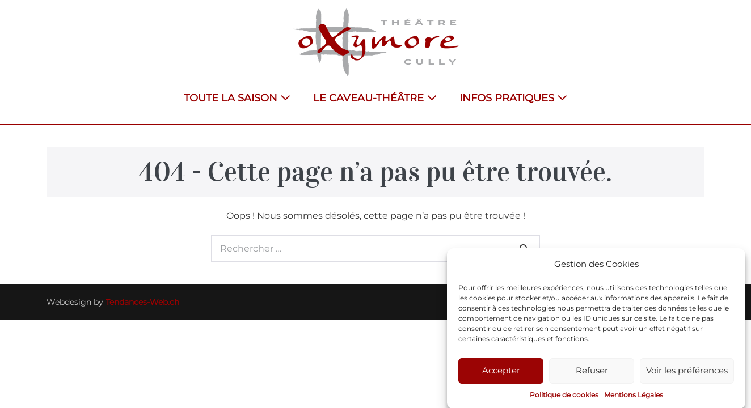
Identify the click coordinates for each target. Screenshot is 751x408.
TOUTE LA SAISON (237, 98)
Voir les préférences (687, 372)
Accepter (501, 372)
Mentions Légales (633, 397)
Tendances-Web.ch (142, 302)
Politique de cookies (564, 397)
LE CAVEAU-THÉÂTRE (375, 98)
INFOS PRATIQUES (513, 98)
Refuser (592, 372)
